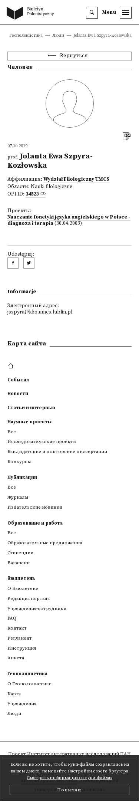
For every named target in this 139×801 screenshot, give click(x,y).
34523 (32, 194)
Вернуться (74, 56)
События (18, 380)
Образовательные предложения (44, 543)
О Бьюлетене (22, 588)
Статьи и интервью (31, 408)
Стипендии (20, 553)
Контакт (17, 628)
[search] (92, 13)
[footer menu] (11, 366)
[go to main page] (31, 13)
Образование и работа (35, 523)
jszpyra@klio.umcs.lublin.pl (39, 312)
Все (11, 432)
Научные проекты (29, 422)
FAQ (11, 618)
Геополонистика (27, 674)
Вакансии (18, 563)
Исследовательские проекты (41, 441)
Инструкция (21, 648)
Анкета (15, 658)
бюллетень (21, 578)
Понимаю (69, 790)
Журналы (17, 497)
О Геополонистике (29, 684)
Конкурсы (19, 461)
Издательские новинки (34, 507)
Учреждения (21, 703)
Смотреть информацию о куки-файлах (69, 778)
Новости (17, 394)
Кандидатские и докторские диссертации (57, 451)
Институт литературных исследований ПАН (79, 754)
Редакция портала (28, 598)
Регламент (19, 638)
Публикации (22, 477)
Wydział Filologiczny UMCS (76, 179)
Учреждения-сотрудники (36, 608)
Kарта (14, 694)
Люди (58, 35)
